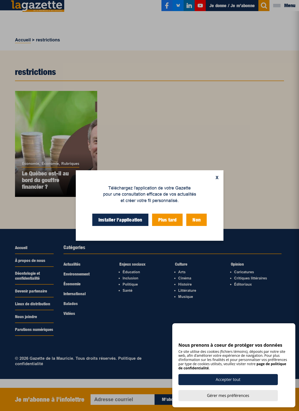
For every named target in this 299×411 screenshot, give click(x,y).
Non (196, 220)
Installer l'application (120, 220)
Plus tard (167, 220)
